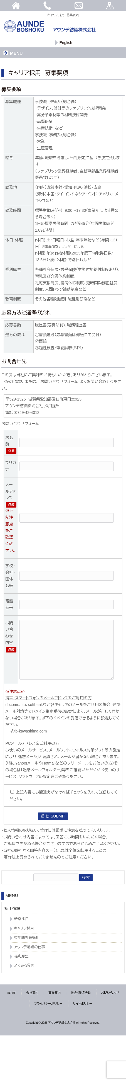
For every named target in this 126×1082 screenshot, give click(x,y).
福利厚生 (21, 956)
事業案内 (54, 992)
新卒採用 (21, 919)
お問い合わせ (110, 992)
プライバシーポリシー (48, 1003)
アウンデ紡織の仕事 (29, 947)
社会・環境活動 (81, 992)
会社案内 (32, 992)
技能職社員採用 (26, 938)
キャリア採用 (24, 928)
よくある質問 (24, 965)
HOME (11, 992)
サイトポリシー (82, 1003)
